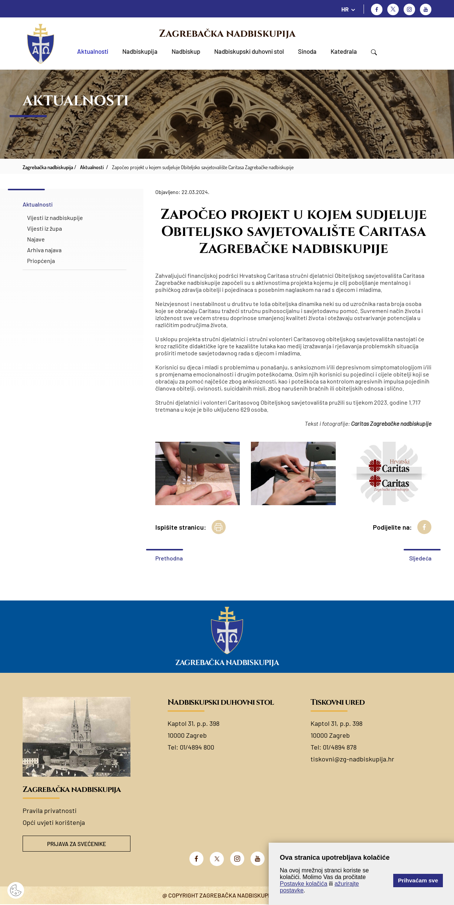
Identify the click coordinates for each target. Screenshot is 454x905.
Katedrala (344, 51)
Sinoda (307, 51)
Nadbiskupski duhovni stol (249, 51)
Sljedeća (420, 558)
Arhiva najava (44, 249)
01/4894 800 (197, 747)
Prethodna (169, 558)
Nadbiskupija (140, 51)
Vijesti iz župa (44, 228)
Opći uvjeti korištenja (54, 822)
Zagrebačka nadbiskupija (227, 33)
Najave (36, 239)
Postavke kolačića (303, 884)
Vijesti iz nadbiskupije (55, 217)
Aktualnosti (92, 51)
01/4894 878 (340, 747)
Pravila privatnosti (50, 810)
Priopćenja (41, 260)
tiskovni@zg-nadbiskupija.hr (352, 759)
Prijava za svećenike (76, 844)
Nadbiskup (186, 51)
